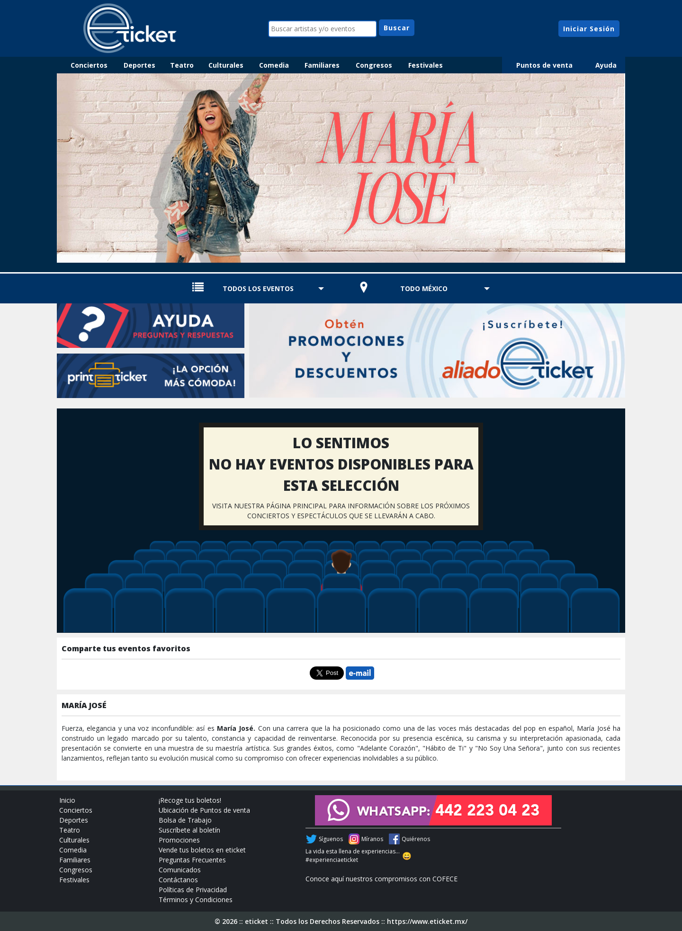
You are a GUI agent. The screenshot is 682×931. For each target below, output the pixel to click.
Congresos (374, 65)
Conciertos (89, 65)
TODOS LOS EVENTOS (258, 288)
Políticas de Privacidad (193, 889)
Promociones (179, 839)
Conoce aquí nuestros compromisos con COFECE (381, 878)
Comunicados (180, 869)
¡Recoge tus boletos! (190, 800)
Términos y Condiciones (196, 899)
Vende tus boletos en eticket (202, 849)
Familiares (322, 65)
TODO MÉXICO (424, 288)
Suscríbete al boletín (189, 829)
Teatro (182, 65)
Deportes (139, 65)
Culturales (225, 65)
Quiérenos (416, 839)
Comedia (274, 65)
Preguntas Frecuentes (192, 859)
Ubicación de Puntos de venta (204, 810)
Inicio (67, 800)
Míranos (372, 839)
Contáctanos (178, 879)
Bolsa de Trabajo (185, 820)
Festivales (425, 65)
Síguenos (331, 839)
